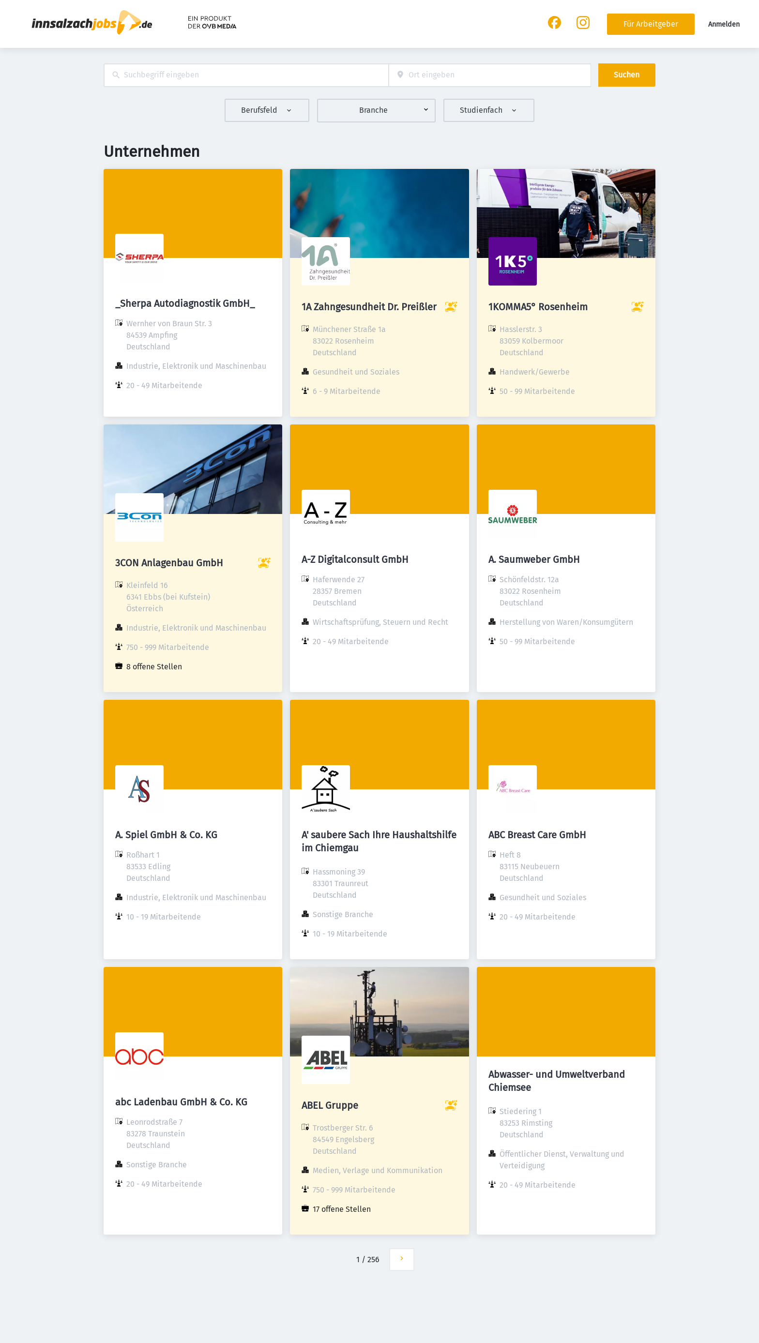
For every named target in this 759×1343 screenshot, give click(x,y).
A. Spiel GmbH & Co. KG (166, 835)
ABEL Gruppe (330, 1105)
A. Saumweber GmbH (534, 559)
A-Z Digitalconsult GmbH (355, 559)
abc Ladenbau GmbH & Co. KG (181, 1102)
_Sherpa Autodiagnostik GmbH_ (185, 303)
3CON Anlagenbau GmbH (169, 563)
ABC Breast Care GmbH (537, 835)
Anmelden (724, 24)
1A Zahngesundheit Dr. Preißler (369, 307)
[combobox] (246, 75)
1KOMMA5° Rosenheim (538, 307)
